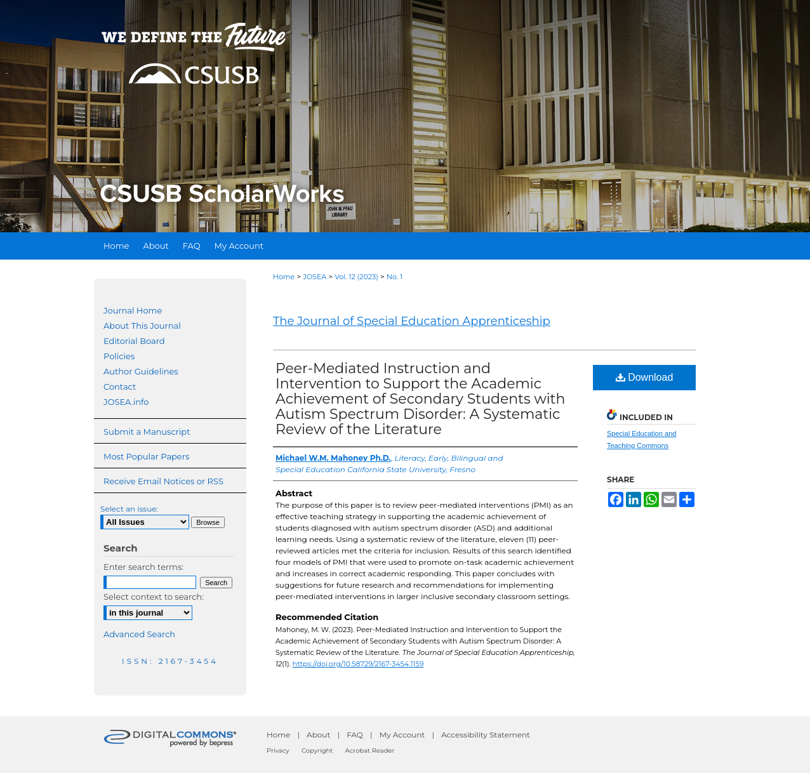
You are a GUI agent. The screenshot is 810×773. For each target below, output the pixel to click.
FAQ (355, 734)
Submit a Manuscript (146, 431)
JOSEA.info (126, 402)
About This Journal (142, 325)
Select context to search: (153, 596)
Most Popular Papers (146, 456)
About (318, 734)
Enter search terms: (143, 567)
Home (284, 276)
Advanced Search (139, 634)
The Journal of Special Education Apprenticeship (411, 321)
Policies (119, 356)
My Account (402, 734)
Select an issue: (129, 508)
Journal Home (132, 310)
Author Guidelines (140, 371)
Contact (119, 386)
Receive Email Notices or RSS (163, 481)
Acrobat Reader (370, 750)
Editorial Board (134, 341)
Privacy (278, 750)
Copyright (317, 750)
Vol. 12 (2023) (356, 276)
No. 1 (394, 276)
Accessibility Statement (485, 734)
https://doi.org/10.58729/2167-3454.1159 (358, 663)
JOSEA (314, 276)
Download (645, 377)
